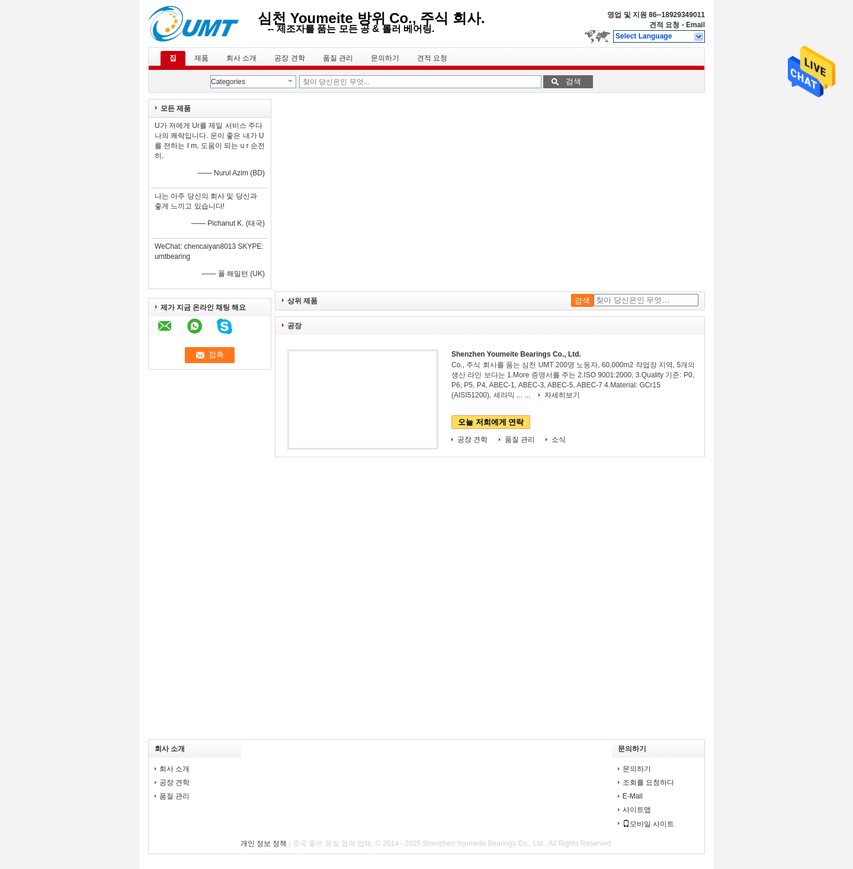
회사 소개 (241, 58)
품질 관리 (338, 58)
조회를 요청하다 (648, 782)
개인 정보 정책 (263, 843)
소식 (558, 439)
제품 (201, 58)
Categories (228, 82)
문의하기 (385, 58)
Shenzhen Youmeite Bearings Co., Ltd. (516, 354)
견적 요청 (664, 25)
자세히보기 (562, 395)
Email (695, 25)
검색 (573, 81)
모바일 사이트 (648, 824)
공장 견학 (289, 58)
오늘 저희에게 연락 (491, 422)
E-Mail (633, 796)
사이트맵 (637, 810)
